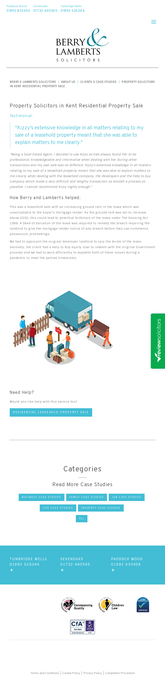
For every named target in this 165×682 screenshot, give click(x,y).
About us (68, 82)
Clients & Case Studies (98, 82)
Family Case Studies (86, 497)
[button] (152, 20)
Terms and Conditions (45, 673)
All (81, 518)
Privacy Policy (92, 673)
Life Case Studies (58, 507)
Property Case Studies (101, 507)
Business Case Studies (41, 497)
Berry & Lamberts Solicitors (33, 82)
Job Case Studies (126, 497)
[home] (82, 45)
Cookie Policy (71, 673)
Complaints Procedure (120, 673)
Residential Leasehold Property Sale (51, 412)
